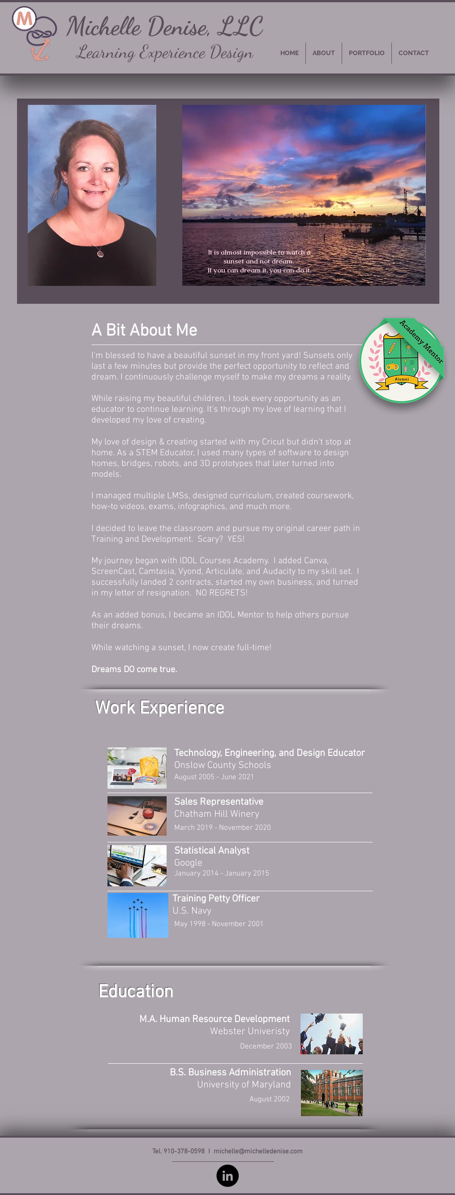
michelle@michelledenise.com (258, 1152)
